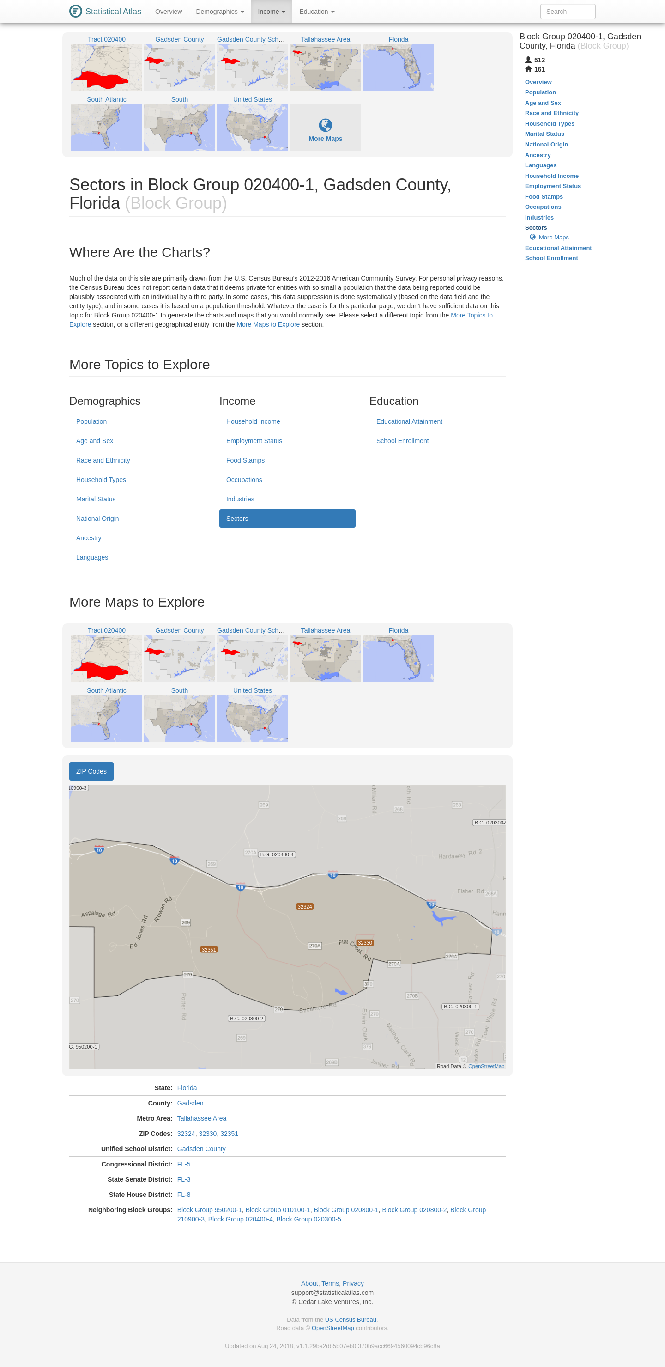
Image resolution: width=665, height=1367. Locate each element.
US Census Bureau (350, 1319)
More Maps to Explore (268, 324)
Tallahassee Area (202, 1118)
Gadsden (190, 1103)
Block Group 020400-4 (240, 1219)
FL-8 (184, 1194)
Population (91, 421)
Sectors (237, 518)
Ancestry (88, 538)
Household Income (253, 421)
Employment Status (254, 441)
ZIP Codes (91, 771)
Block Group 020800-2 (414, 1210)
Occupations (244, 479)
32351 (229, 1133)
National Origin (97, 518)
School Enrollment (402, 441)
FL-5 (184, 1164)
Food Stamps (245, 460)
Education (316, 11)
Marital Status (96, 499)
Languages (92, 557)
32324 (186, 1133)
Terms (330, 1283)
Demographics (220, 11)
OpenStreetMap (333, 1327)
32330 (208, 1133)
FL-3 (184, 1179)
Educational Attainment (409, 421)
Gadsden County (201, 1149)
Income (272, 11)
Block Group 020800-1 (346, 1210)
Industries (240, 499)
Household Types (101, 479)
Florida (187, 1088)
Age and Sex (94, 441)
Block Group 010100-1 (278, 1210)
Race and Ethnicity (103, 460)
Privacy (353, 1283)
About (309, 1283)
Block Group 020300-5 (309, 1219)
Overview (168, 11)
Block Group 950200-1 (209, 1210)
